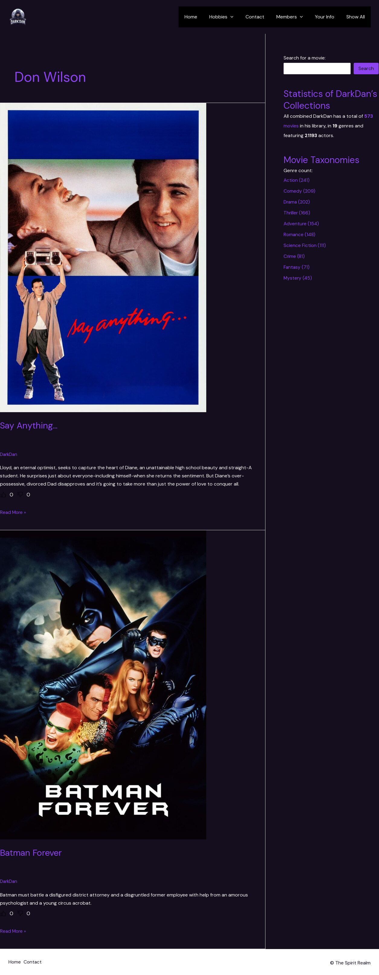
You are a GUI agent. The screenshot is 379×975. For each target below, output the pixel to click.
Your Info (328, 17)
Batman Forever (32, 852)
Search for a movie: (305, 58)
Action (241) (297, 180)
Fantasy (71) (297, 267)
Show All (357, 17)
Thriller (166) (297, 213)
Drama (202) (298, 202)
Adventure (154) (302, 223)
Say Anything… (30, 425)
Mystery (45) (298, 278)
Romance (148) (300, 234)
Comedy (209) (300, 191)
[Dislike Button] (20, 494)
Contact (263, 17)
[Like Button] (3, 494)
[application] (241, 16)
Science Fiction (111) (305, 245)
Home (204, 17)
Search (366, 68)
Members (295, 16)
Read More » (13, 512)
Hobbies (232, 16)
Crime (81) (294, 256)
